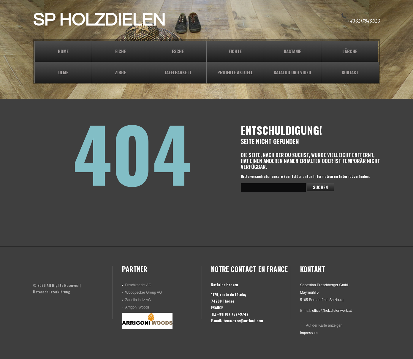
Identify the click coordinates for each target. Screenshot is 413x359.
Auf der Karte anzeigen (324, 325)
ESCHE (178, 51)
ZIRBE (120, 72)
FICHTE (235, 51)
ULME (63, 72)
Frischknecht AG (138, 285)
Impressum (309, 333)
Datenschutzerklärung (51, 291)
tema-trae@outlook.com (243, 320)
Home (63, 51)
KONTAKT (350, 72)
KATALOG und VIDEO (292, 72)
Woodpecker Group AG (143, 292)
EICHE (120, 51)
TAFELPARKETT (178, 72)
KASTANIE (292, 51)
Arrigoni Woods (137, 307)
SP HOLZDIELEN (99, 20)
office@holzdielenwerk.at (332, 311)
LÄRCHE (349, 51)
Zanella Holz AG (138, 300)
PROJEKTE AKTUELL (235, 72)
